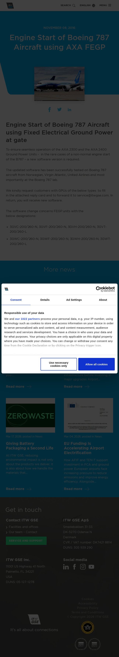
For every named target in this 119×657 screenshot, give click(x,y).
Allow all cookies (96, 364)
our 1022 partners (27, 318)
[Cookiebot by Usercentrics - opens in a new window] (99, 289)
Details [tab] (45, 299)
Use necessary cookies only (58, 364)
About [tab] (103, 299)
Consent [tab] (16, 299)
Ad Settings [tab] (74, 299)
